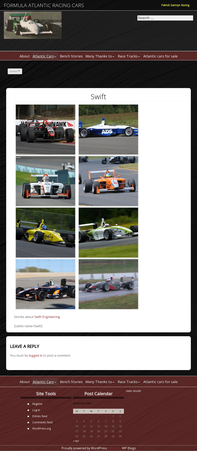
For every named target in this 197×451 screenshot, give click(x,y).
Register (37, 404)
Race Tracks (128, 56)
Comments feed (42, 422)
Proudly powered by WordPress (84, 448)
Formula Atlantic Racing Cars (44, 5)
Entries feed (39, 416)
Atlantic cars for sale (160, 56)
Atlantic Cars (43, 56)
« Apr (76, 441)
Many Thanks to (98, 56)
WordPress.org (41, 428)
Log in (36, 410)
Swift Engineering (47, 317)
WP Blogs (129, 448)
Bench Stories (71, 56)
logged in (35, 355)
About (25, 56)
